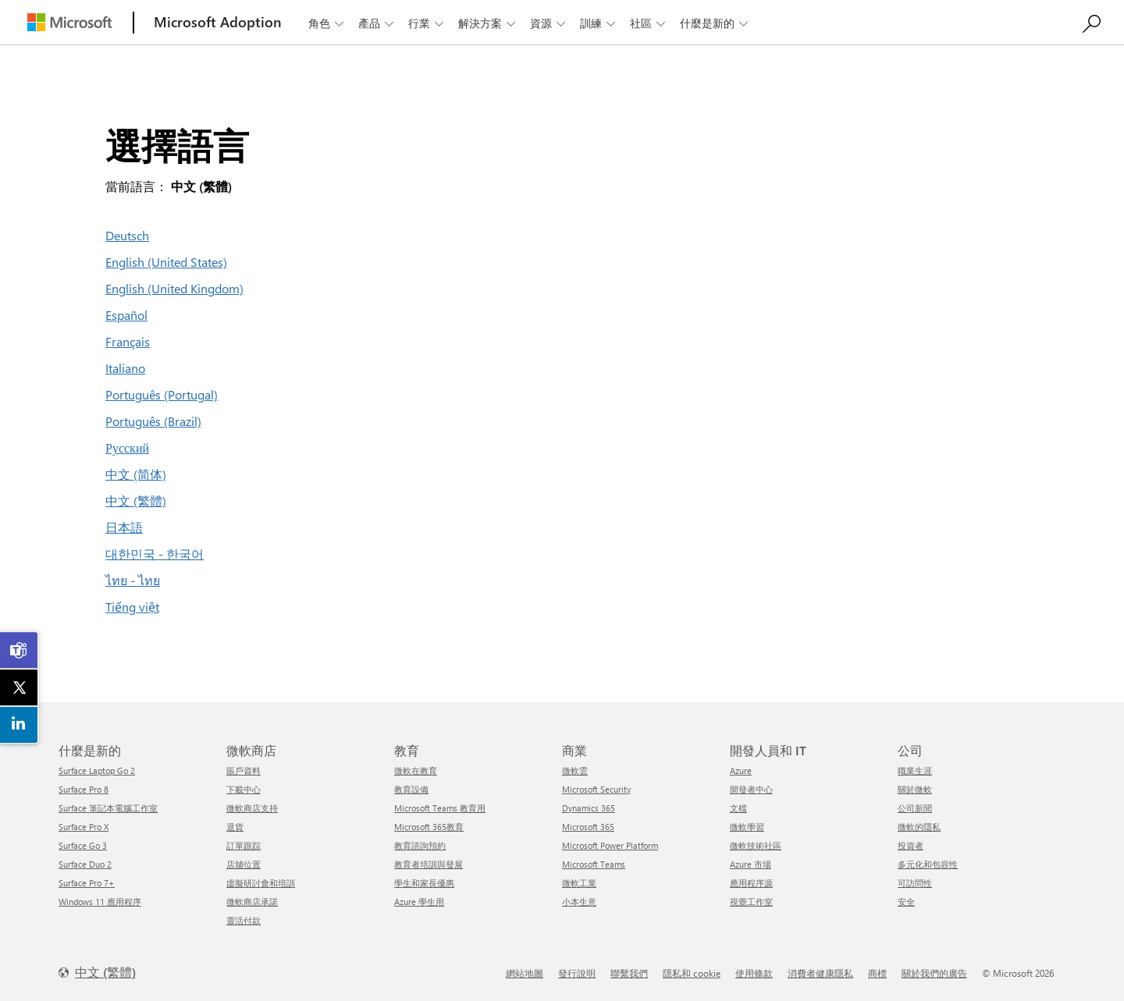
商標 (877, 973)
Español (126, 315)
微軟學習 (747, 826)
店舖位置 (243, 864)
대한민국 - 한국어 (154, 553)
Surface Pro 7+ (87, 883)
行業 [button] (427, 23)
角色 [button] (327, 23)
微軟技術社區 (755, 845)
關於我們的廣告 (934, 973)
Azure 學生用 (419, 901)
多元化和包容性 (928, 864)
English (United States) (166, 262)
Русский (127, 447)
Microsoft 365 (588, 826)
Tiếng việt (132, 606)
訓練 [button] (599, 23)
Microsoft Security (596, 789)
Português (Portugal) (161, 394)
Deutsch (127, 235)
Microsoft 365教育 (429, 826)
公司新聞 (915, 808)
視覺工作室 (751, 901)
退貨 (235, 826)
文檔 (738, 808)
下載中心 (243, 789)
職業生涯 (915, 770)
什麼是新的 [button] (715, 23)
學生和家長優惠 (424, 883)
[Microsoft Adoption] (217, 22)
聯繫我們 (629, 973)
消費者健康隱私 (820, 973)
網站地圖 (524, 973)
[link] (19, 650)
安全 (906, 901)
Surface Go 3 (83, 845)
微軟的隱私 (919, 826)
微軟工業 (579, 883)
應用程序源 (751, 883)
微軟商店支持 (252, 808)
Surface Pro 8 (83, 789)
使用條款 (754, 973)
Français (127, 341)
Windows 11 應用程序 (100, 901)
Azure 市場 (750, 864)
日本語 (124, 527)
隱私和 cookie (691, 973)
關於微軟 (915, 789)
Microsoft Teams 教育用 (440, 808)
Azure (741, 770)
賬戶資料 (243, 770)
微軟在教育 (415, 770)
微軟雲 (575, 770)
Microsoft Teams (593, 864)
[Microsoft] (69, 22)
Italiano (125, 368)
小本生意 (579, 901)
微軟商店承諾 (252, 901)
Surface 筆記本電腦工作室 (108, 808)
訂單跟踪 (243, 845)
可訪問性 (915, 883)
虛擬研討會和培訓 (260, 883)
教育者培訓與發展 (428, 864)
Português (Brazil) (153, 421)
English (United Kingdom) (174, 288)
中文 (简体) (135, 474)
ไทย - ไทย (132, 580)
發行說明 (577, 973)
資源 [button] (549, 23)
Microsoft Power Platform (610, 845)
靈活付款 (243, 920)
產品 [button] (377, 23)
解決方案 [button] (488, 23)
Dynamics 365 (588, 808)
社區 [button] (649, 23)
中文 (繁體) (135, 500)
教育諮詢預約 (420, 845)
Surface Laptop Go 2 (97, 770)
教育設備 (411, 789)
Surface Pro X (83, 826)
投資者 (910, 845)
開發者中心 (751, 789)
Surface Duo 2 (85, 864)
